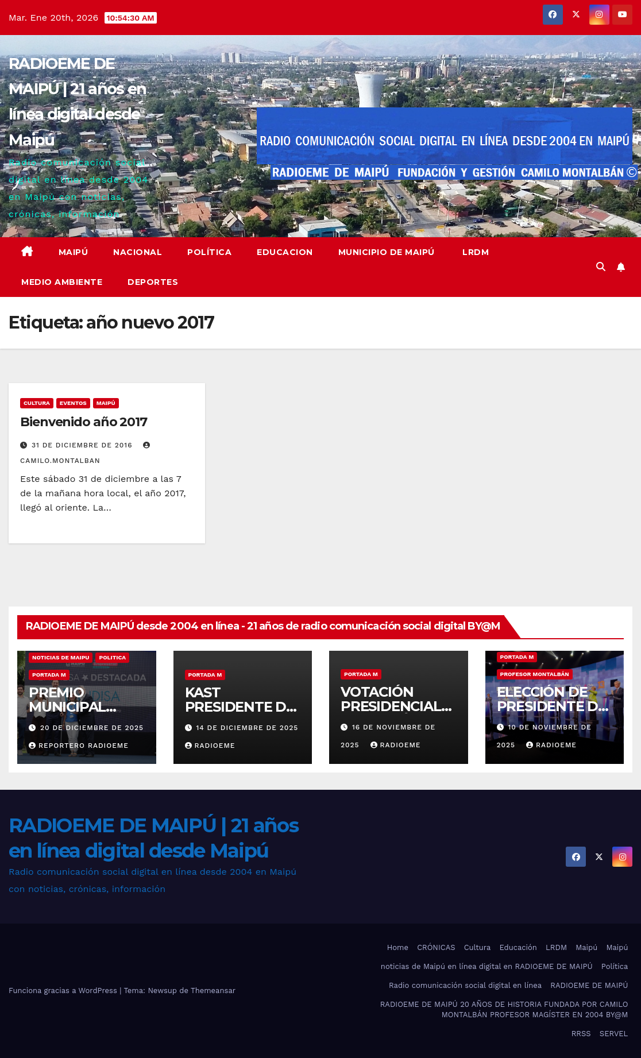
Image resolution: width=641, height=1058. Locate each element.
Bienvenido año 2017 (83, 422)
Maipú (73, 252)
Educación (517, 947)
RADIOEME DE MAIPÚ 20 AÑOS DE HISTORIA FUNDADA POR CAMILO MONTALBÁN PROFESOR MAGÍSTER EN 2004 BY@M (504, 1009)
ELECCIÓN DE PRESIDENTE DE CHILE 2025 (552, 706)
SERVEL (614, 1033)
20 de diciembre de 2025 (92, 728)
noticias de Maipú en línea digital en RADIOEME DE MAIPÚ (487, 966)
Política (209, 252)
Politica (112, 657)
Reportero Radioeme (79, 746)
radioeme (210, 746)
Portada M (49, 674)
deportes (153, 282)
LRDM (474, 252)
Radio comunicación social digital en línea (465, 985)
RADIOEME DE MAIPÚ (589, 985)
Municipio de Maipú (386, 252)
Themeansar (213, 990)
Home (397, 947)
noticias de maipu (60, 657)
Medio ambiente (61, 282)
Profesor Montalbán (534, 674)
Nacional (137, 252)
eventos (73, 403)
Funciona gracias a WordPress (64, 990)
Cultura (37, 403)
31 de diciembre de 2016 (83, 445)
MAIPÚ (105, 403)
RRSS (581, 1033)
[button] (600, 266)
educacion (285, 252)
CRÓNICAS (436, 947)
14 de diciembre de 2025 (247, 728)
